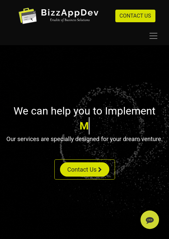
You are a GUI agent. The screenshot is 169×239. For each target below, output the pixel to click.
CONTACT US (135, 16)
